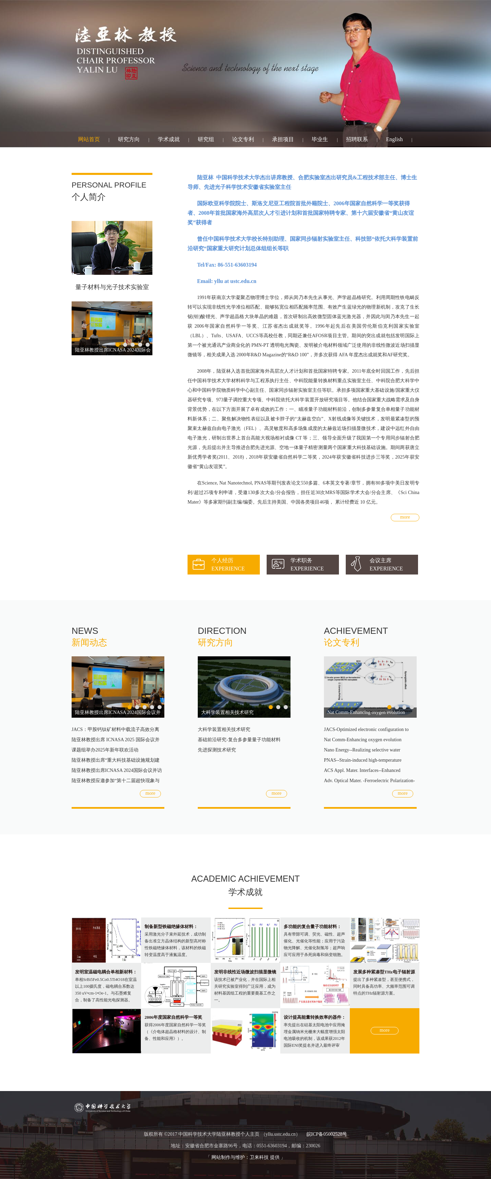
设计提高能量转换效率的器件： (315, 1017)
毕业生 (320, 139)
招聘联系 (357, 139)
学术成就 (169, 139)
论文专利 (243, 139)
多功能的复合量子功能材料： (312, 926)
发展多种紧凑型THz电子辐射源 (384, 971)
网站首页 (89, 139)
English (394, 139)
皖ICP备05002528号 (327, 1134)
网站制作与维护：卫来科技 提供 (245, 1157)
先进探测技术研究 (217, 749)
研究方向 (129, 139)
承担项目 (283, 139)
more (405, 517)
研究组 (206, 139)
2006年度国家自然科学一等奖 (173, 1017)
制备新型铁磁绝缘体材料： (171, 926)
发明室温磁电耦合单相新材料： (106, 971)
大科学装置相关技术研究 (227, 712)
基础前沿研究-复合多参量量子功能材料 (239, 739)
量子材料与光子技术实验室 (112, 287)
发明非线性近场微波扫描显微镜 (245, 971)
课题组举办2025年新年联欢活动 (105, 749)
